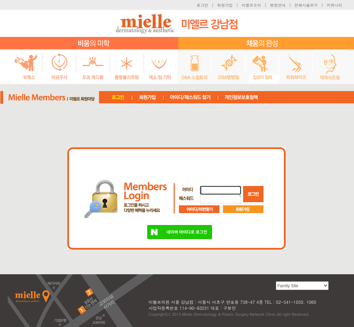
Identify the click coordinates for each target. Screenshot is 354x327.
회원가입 (225, 5)
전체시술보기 (306, 5)
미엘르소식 (251, 5)
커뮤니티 (334, 5)
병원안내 (278, 5)
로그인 (202, 5)
